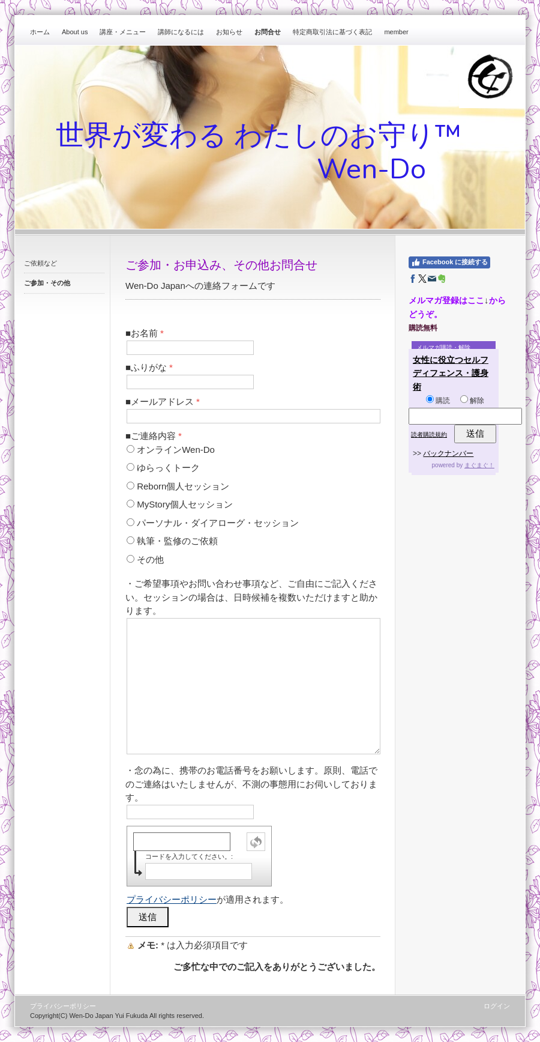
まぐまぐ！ (479, 465)
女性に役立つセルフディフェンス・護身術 (450, 373)
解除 (472, 400)
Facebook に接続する (449, 262)
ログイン (497, 1006)
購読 (438, 400)
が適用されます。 (208, 899)
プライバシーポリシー (172, 899)
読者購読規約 (429, 434)
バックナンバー (448, 453)
